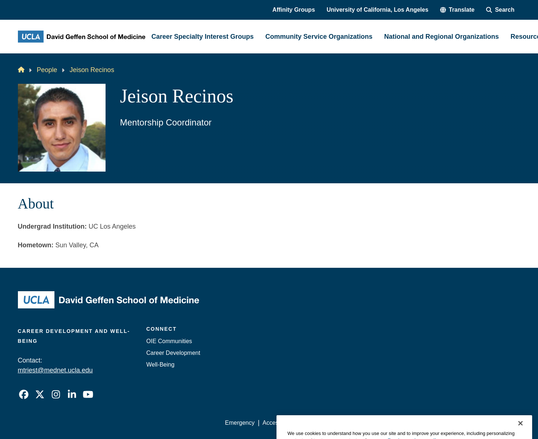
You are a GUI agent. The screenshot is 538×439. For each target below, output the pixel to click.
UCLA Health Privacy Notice (399, 423)
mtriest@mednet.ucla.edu (55, 370)
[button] (457, 10)
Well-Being (160, 364)
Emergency (240, 423)
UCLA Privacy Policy (329, 423)
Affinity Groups (293, 10)
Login (451, 423)
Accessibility (278, 423)
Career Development (173, 353)
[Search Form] (500, 10)
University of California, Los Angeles (377, 10)
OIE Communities (169, 341)
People (47, 70)
